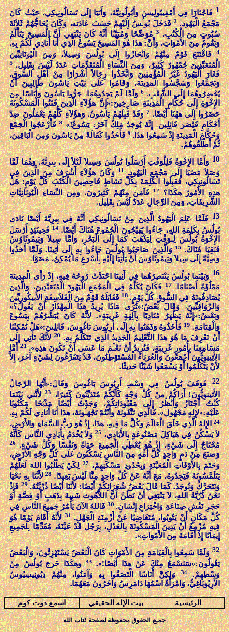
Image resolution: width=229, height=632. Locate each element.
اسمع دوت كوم (42, 603)
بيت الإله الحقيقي (115, 603)
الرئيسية (188, 603)
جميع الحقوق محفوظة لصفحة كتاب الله (114, 620)
